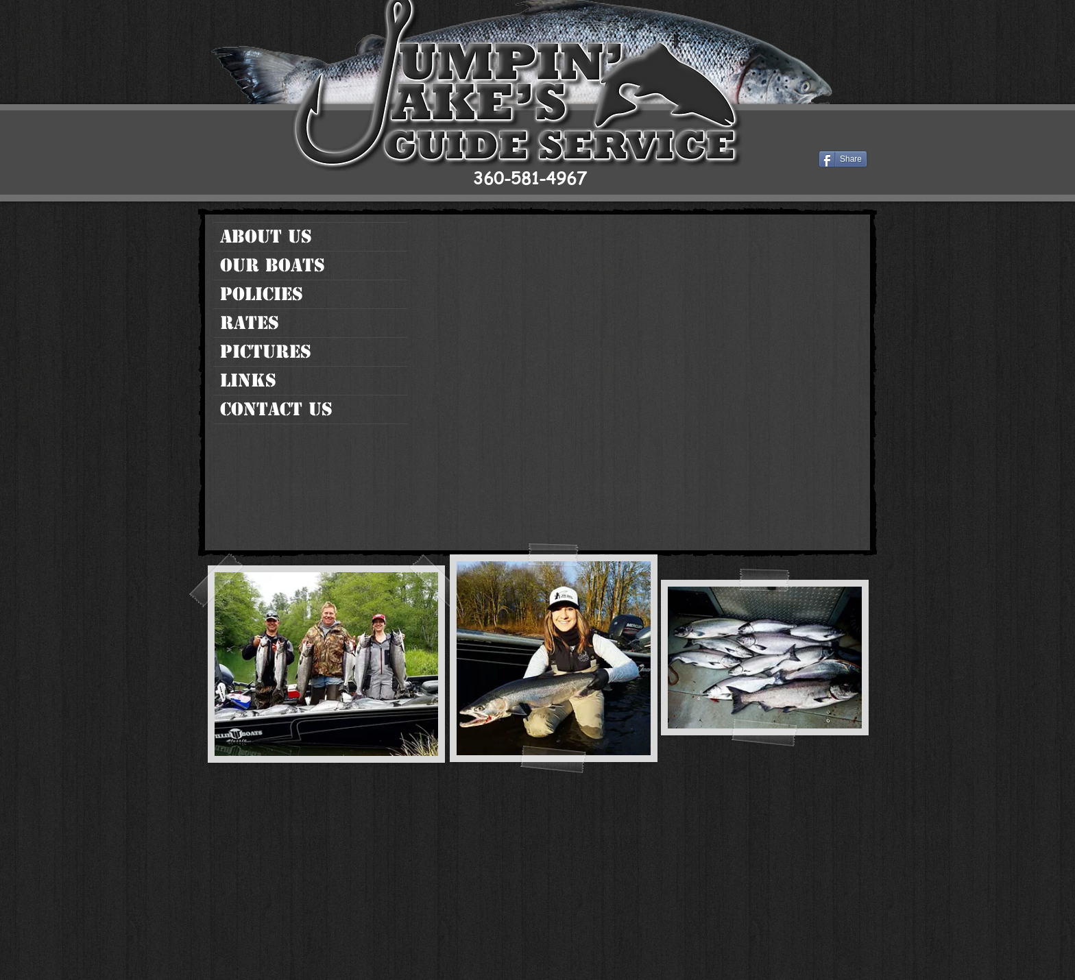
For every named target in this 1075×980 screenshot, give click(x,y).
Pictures (265, 352)
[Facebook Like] (836, 137)
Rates (249, 323)
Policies (261, 294)
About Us (266, 236)
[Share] (843, 159)
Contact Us (276, 409)
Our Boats (272, 265)
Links (248, 380)
